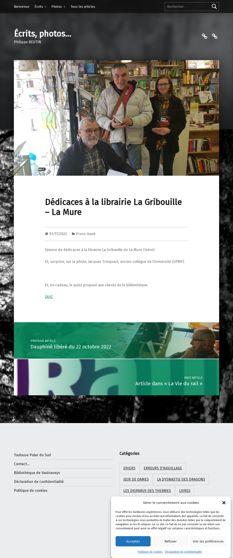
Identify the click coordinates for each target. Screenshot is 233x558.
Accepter (133, 543)
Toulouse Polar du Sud (32, 455)
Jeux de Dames (136, 479)
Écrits (39, 7)
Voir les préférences (208, 543)
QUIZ (49, 297)
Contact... (22, 464)
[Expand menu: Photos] (64, 6)
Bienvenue (21, 7)
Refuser (171, 543)
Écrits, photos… (42, 34)
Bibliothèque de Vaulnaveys (37, 473)
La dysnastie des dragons (181, 479)
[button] (224, 504)
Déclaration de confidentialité (183, 553)
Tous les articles (83, 7)
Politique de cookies (150, 553)
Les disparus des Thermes (147, 491)
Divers (129, 468)
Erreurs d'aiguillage (163, 468)
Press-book (86, 234)
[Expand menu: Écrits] (45, 6)
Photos (56, 7)
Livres (184, 491)
